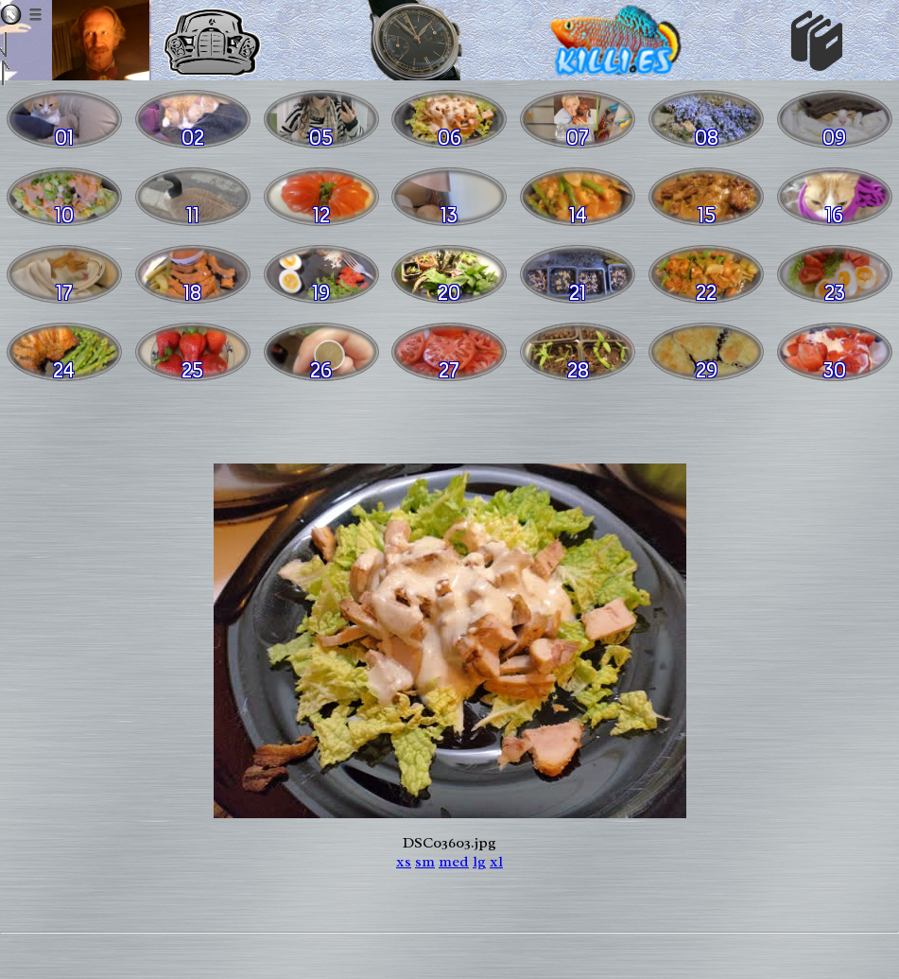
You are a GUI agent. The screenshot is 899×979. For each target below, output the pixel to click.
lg (479, 861)
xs (403, 861)
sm (425, 861)
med (454, 861)
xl (496, 861)
